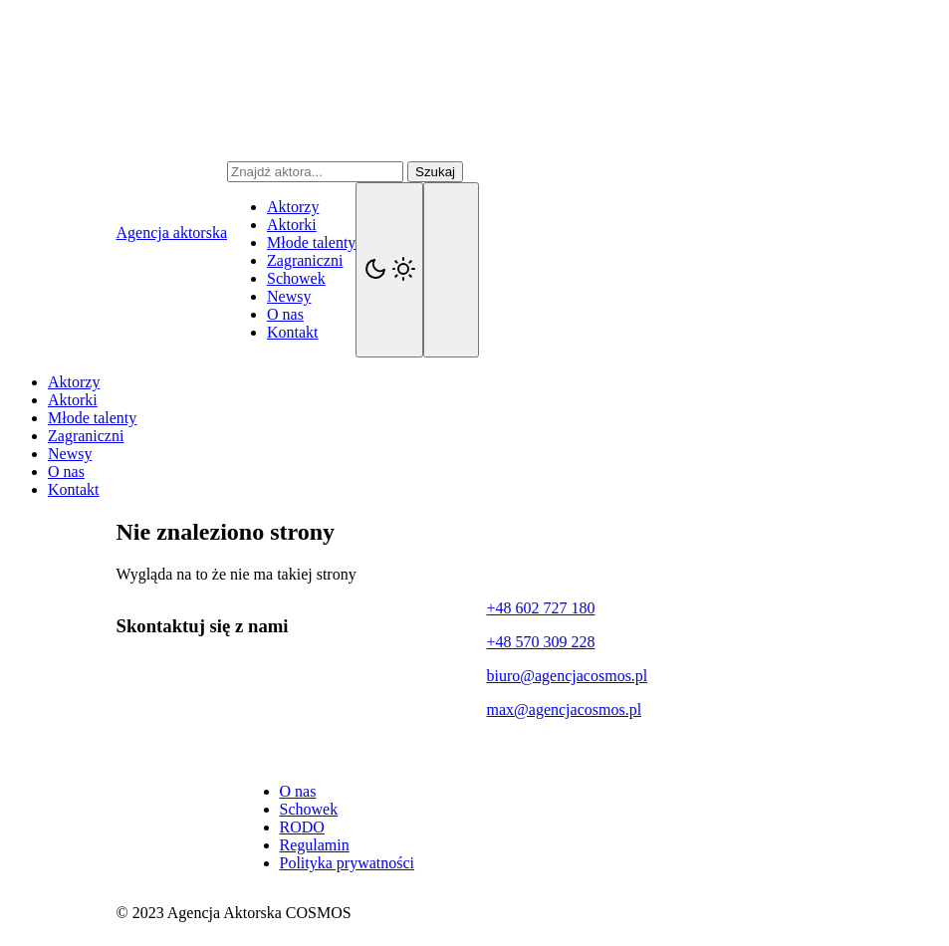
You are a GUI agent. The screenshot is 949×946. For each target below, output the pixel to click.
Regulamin (315, 844)
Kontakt (293, 332)
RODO (302, 827)
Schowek (296, 278)
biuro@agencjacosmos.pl (567, 675)
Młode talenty (311, 242)
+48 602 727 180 (541, 607)
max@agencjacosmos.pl (564, 709)
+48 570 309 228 (541, 641)
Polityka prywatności (347, 862)
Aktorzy (293, 206)
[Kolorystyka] (389, 269)
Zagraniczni (305, 260)
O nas (285, 314)
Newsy (289, 296)
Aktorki (292, 224)
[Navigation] (451, 269)
